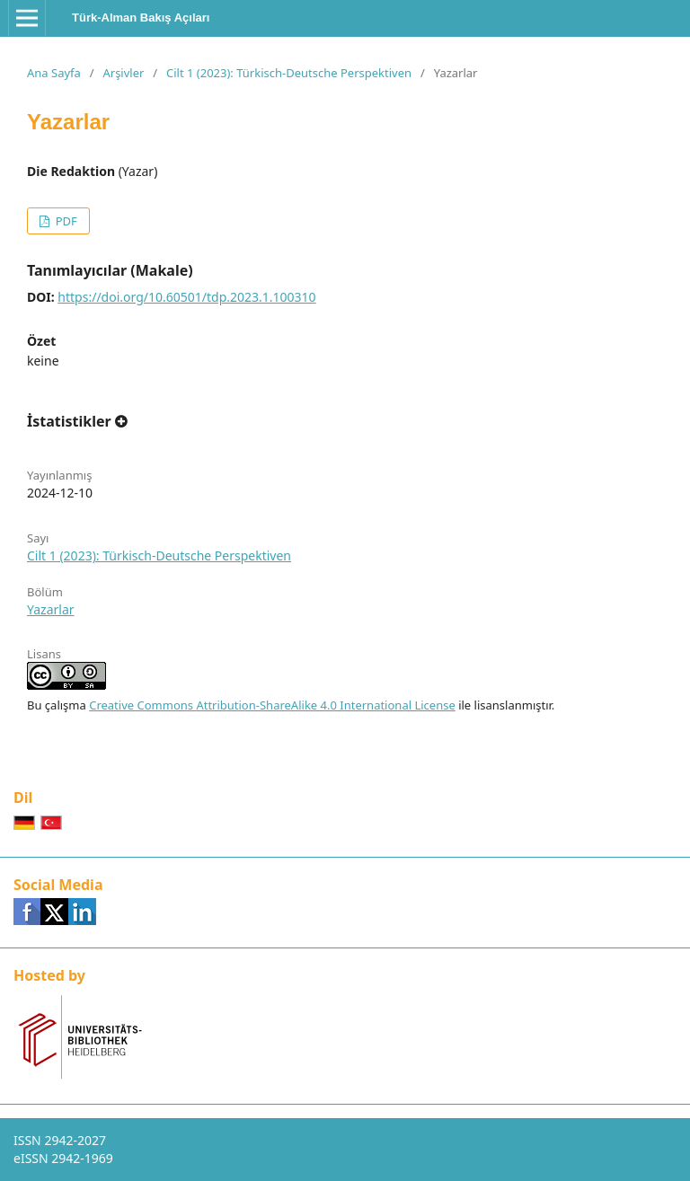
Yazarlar (51, 609)
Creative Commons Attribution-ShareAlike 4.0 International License (272, 705)
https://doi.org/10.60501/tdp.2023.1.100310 (186, 296)
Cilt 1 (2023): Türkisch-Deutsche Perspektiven (288, 73)
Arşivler (123, 73)
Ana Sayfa (54, 73)
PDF (64, 221)
